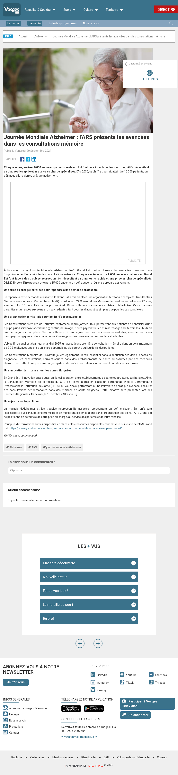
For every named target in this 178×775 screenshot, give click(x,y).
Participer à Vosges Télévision (139, 703)
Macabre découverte (59, 563)
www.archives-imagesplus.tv (79, 736)
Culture (91, 10)
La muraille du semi (58, 605)
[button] (80, 643)
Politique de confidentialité (133, 757)
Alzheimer (15, 447)
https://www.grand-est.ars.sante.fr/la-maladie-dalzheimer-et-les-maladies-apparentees (64, 428)
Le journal (13, 23)
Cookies (162, 757)
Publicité (16, 757)
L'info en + (40, 36)
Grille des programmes (63, 23)
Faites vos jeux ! (55, 591)
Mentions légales (62, 757)
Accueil (23, 36)
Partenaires (37, 757)
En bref (48, 618)
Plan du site (88, 757)
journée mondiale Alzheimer (63, 447)
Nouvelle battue (55, 577)
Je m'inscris (16, 682)
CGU (106, 757)
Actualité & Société (40, 10)
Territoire (114, 10)
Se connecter (135, 715)
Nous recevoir (91, 23)
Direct (164, 9)
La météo (35, 23)
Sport (69, 10)
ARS (34, 447)
